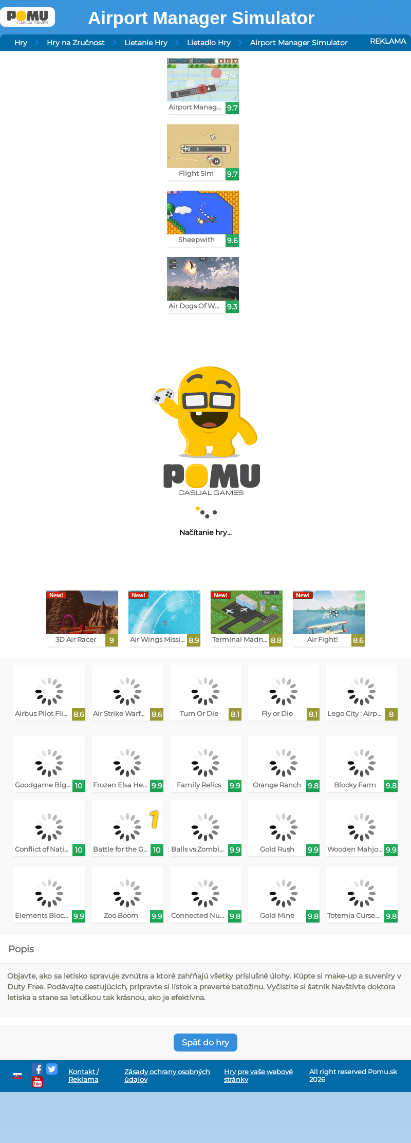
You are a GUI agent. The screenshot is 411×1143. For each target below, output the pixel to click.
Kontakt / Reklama (83, 1075)
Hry (20, 42)
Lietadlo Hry (209, 42)
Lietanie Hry (145, 42)
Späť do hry (205, 1042)
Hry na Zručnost (76, 42)
